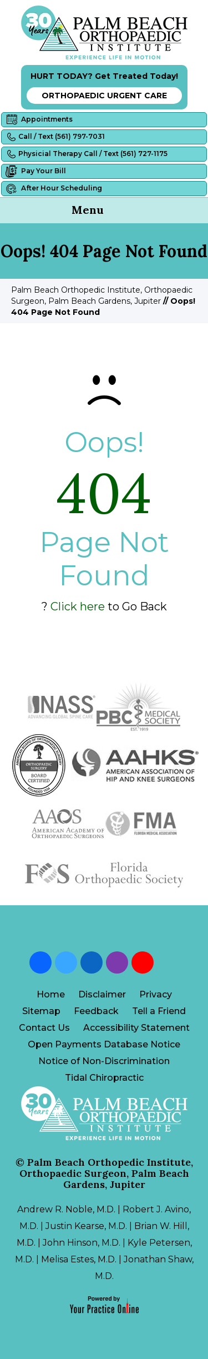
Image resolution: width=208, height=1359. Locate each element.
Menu (101, 211)
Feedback (96, 1011)
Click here (77, 606)
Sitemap (41, 1011)
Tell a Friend (159, 1011)
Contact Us (44, 1027)
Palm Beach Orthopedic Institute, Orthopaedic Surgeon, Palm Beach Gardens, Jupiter (106, 1173)
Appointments (38, 120)
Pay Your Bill (35, 171)
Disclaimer (102, 994)
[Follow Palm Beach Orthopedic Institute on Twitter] (66, 962)
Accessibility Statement (136, 1027)
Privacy (155, 994)
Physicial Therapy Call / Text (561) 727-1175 (86, 154)
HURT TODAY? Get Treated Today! (104, 87)
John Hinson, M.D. (81, 1242)
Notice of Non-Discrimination (104, 1061)
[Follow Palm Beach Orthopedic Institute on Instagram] (117, 962)
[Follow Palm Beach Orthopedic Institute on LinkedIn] (91, 962)
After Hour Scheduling (53, 188)
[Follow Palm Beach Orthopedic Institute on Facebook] (40, 962)
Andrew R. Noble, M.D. (66, 1209)
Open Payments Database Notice (104, 1044)
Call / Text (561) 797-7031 (54, 137)
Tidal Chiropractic (104, 1077)
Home (51, 994)
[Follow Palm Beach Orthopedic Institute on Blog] (168, 962)
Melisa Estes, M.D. (78, 1259)
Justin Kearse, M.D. (86, 1226)
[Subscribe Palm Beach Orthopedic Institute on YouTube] (142, 962)
